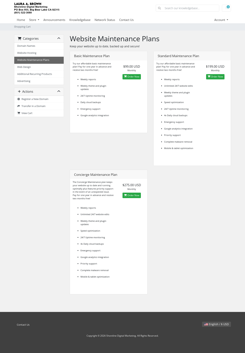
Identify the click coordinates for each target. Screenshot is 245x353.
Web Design (24, 67)
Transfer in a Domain (31, 106)
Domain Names (26, 46)
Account (220, 20)
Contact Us (126, 20)
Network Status (105, 20)
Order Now (131, 76)
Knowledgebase (79, 20)
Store (33, 20)
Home (21, 20)
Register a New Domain (32, 99)
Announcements (54, 20)
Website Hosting (26, 53)
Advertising (23, 81)
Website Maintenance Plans (33, 60)
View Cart (24, 113)
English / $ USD (216, 324)
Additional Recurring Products (34, 74)
